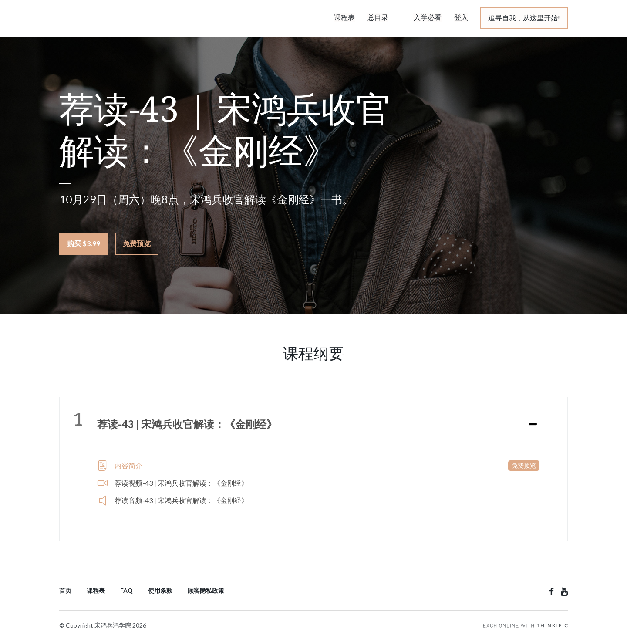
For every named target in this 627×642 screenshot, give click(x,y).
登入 (461, 18)
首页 (65, 590)
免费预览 (137, 243)
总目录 (379, 18)
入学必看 (428, 18)
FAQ (126, 590)
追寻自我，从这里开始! (524, 18)
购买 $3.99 (83, 243)
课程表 (346, 18)
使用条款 (160, 590)
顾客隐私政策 (206, 590)
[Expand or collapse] (532, 424)
